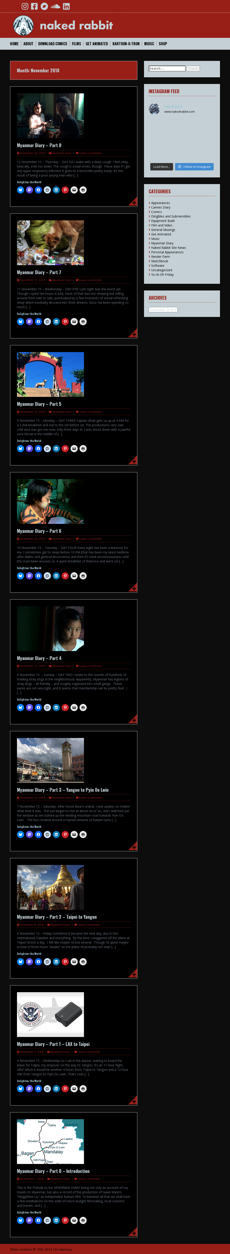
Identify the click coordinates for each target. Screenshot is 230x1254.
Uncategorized (161, 270)
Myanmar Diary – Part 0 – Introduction (53, 1171)
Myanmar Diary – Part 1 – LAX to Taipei (53, 1044)
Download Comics (52, 43)
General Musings (163, 230)
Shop (163, 43)
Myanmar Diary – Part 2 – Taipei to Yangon (57, 916)
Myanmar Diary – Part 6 (39, 530)
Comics (156, 212)
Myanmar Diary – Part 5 (39, 403)
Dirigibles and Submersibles (171, 216)
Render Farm (160, 256)
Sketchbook (159, 261)
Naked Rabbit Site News (168, 247)
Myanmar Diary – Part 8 (39, 145)
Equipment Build (163, 221)
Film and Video (161, 225)
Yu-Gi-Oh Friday (162, 274)
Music (149, 43)
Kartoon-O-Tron (126, 43)
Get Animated (97, 43)
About (28, 43)
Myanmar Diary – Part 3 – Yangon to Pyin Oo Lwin (63, 789)
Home (14, 43)
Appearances (160, 203)
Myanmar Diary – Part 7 (39, 272)
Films (76, 43)
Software (157, 265)
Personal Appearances (167, 252)
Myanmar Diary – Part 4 (39, 658)
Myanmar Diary (61, 153)
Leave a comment (90, 153)
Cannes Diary (160, 207)
